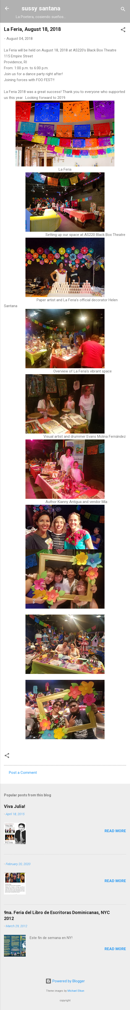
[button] (123, 30)
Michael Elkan (75, 990)
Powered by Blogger (65, 981)
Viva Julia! (14, 806)
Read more (115, 831)
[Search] (123, 10)
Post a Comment (23, 772)
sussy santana (41, 8)
